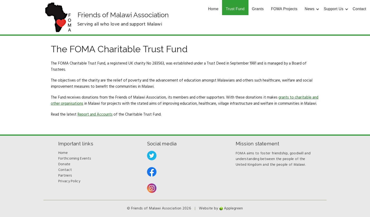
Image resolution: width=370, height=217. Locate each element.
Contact (359, 9)
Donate (64, 164)
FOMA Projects (284, 9)
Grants (258, 9)
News (309, 9)
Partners (65, 175)
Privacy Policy (69, 181)
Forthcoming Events (74, 158)
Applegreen (233, 208)
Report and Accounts (95, 114)
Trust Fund (235, 9)
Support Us (333, 9)
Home (213, 9)
